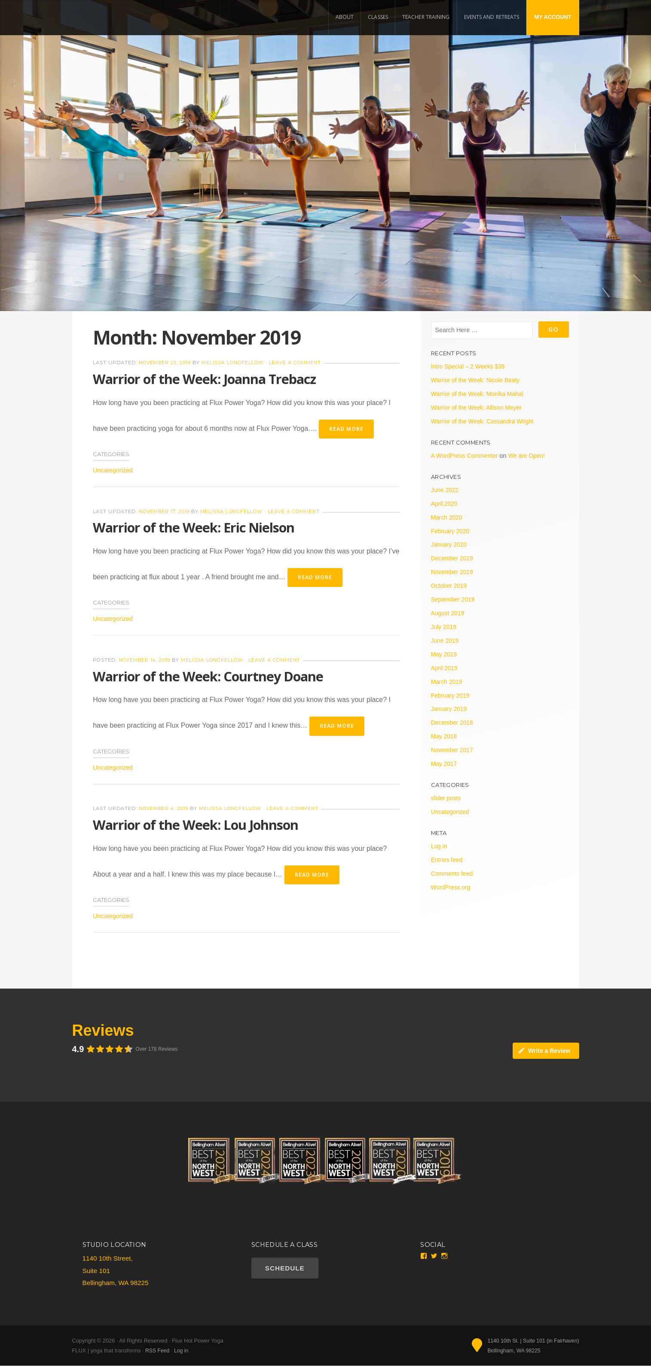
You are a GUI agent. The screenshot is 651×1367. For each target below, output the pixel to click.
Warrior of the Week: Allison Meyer (478, 407)
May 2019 (444, 654)
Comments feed (453, 873)
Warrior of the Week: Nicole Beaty (477, 380)
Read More (347, 428)
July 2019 (444, 626)
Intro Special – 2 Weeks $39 (469, 366)
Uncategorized (113, 470)
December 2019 (453, 558)
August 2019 (448, 613)
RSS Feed (158, 1352)
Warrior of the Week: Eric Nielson (196, 527)
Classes (378, 17)
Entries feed (447, 859)
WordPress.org (451, 887)
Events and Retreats (492, 17)
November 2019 (453, 572)
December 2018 (453, 722)
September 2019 (454, 599)
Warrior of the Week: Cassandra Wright (484, 421)
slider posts (446, 798)
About (345, 17)
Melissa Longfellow (236, 363)
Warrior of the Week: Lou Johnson (198, 825)
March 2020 (447, 517)
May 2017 (444, 763)
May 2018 (444, 736)
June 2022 (445, 490)
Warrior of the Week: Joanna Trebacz (207, 378)
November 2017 (453, 750)
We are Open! (530, 455)
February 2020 (451, 531)
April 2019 (445, 668)
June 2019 (445, 640)
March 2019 (447, 681)
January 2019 (449, 708)
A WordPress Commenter (466, 455)
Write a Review (544, 1051)
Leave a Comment (300, 363)
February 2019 (451, 695)
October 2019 (449, 585)
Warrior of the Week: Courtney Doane (211, 676)
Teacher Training (426, 17)
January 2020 (449, 544)
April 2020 (445, 503)
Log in (439, 846)
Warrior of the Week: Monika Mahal (479, 393)
